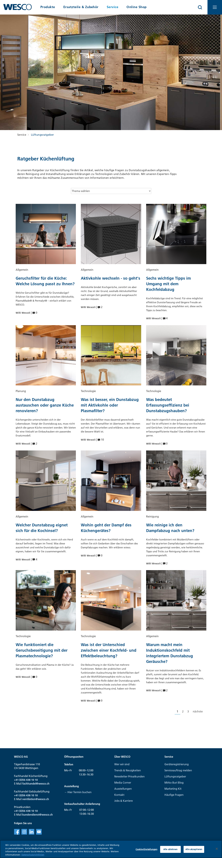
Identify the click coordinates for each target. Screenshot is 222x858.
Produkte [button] (47, 7)
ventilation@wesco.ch (35, 799)
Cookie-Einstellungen (146, 852)
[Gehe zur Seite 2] (183, 711)
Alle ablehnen (170, 852)
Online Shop (136, 7)
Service (112, 7)
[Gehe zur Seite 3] (188, 711)
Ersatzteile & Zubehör (80, 7)
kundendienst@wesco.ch (37, 814)
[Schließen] (216, 851)
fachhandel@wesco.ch (35, 783)
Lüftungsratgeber (42, 134)
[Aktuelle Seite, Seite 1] (177, 712)
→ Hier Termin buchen (78, 792)
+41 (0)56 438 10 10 (26, 779)
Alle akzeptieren (193, 852)
